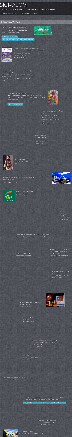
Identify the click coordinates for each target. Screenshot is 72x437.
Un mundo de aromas (15, 93)
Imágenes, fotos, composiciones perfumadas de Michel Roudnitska (25, 349)
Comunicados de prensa (48, 9)
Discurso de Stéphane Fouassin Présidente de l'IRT (18, 40)
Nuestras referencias (19, 9)
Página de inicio (6, 9)
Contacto (34, 13)
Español (66, 427)
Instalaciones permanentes (9, 13)
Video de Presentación (9, 37)
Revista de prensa (33, 9)
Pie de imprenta (24, 13)
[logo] (14, 5)
